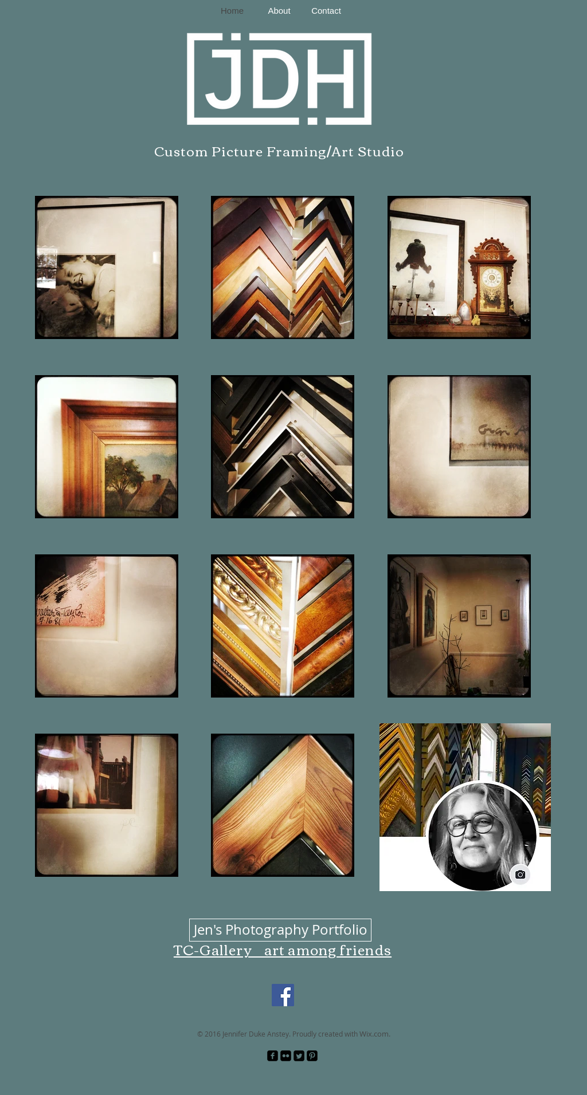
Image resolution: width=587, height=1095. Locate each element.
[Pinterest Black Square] (312, 1055)
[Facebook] (283, 995)
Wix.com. (374, 1034)
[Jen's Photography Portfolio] (280, 930)
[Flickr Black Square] (285, 1055)
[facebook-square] (272, 1055)
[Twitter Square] (299, 1055)
